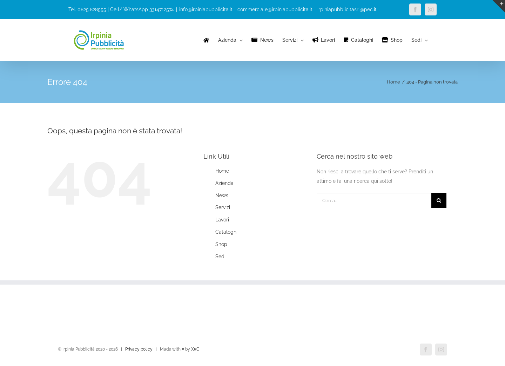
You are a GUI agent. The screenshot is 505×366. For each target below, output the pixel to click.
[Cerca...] (374, 200)
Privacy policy (139, 349)
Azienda (224, 183)
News (221, 195)
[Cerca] (438, 200)
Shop (221, 244)
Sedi (220, 256)
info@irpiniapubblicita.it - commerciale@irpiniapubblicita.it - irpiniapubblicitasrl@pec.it (278, 9)
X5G (195, 349)
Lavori (222, 219)
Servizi (222, 207)
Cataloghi (226, 232)
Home (222, 171)
